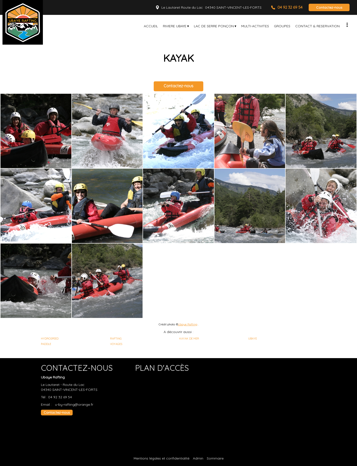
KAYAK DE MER (189, 338)
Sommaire (215, 458)
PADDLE (46, 344)
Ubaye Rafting (187, 324)
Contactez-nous (329, 7)
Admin (198, 458)
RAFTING (116, 338)
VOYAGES (116, 344)
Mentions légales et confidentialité (161, 458)
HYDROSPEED (50, 338)
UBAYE (252, 338)
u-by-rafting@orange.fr (74, 404)
